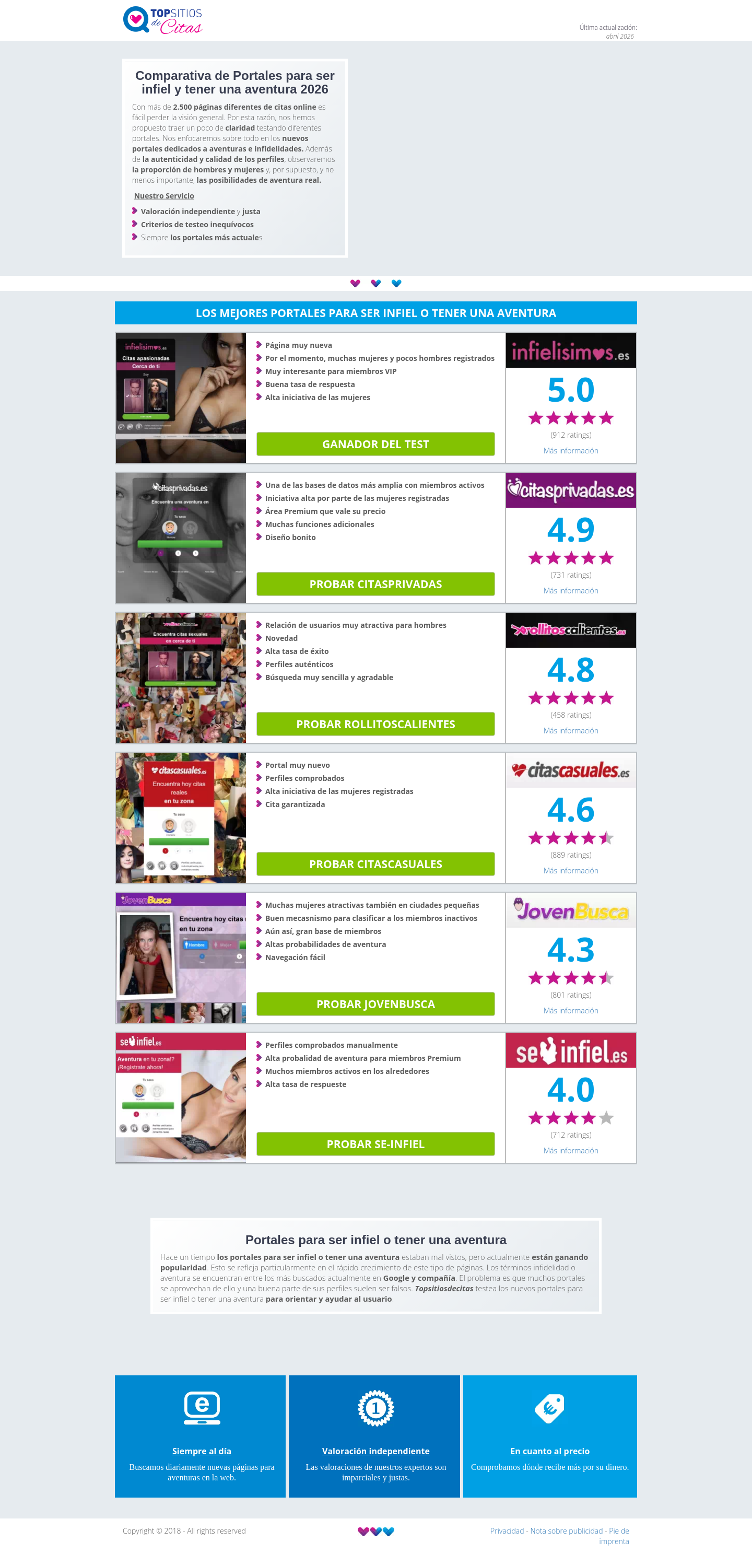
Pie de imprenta (614, 1536)
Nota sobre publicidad (567, 1531)
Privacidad (508, 1531)
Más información (571, 450)
